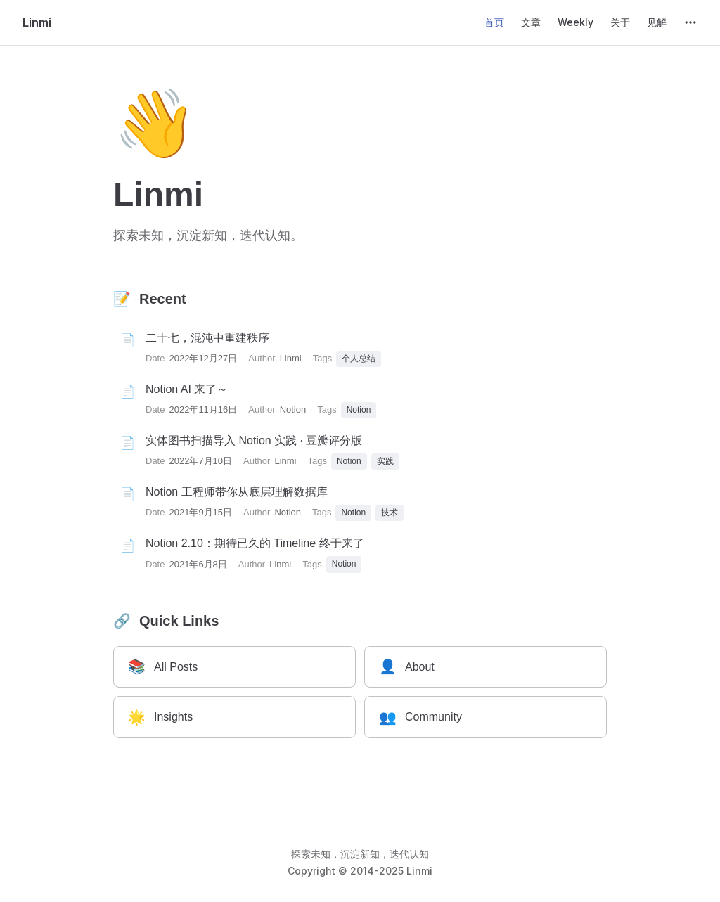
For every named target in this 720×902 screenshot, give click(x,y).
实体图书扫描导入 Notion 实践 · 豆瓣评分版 (254, 440)
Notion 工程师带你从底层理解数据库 (237, 492)
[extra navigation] (690, 22)
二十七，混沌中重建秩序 (207, 338)
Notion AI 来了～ (187, 389)
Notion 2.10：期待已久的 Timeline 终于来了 (255, 543)
